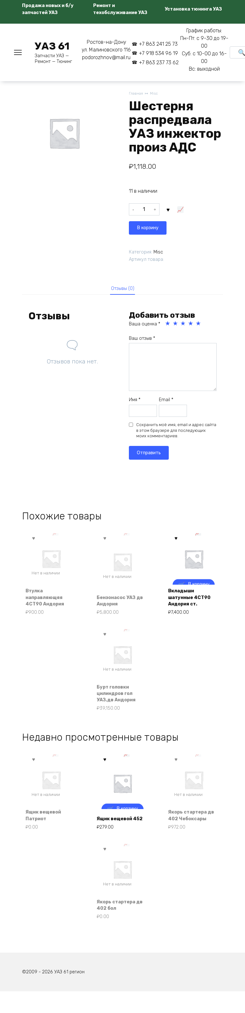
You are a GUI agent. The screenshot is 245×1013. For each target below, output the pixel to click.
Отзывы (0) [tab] (123, 288)
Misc (155, 93)
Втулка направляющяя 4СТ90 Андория (48, 599)
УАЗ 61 (52, 46)
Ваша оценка (144, 325)
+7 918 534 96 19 (158, 53)
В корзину (183, 211)
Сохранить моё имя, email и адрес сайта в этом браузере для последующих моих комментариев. (176, 432)
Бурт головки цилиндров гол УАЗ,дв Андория (119, 699)
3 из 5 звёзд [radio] (183, 325)
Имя (134, 401)
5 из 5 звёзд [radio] (199, 325)
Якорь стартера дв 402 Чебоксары (190, 828)
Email (166, 401)
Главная (136, 93)
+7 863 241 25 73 (158, 44)
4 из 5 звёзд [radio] (191, 325)
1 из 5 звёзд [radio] (168, 325)
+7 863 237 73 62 (159, 62)
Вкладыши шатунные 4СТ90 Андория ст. (192, 599)
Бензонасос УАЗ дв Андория (119, 603)
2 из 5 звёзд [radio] (176, 325)
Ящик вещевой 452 (117, 831)
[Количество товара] (144, 211)
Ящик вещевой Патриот (46, 831)
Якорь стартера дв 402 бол (119, 923)
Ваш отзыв (142, 339)
